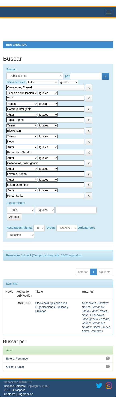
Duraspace (18, 390)
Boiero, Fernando (93, 307)
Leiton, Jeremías (92, 331)
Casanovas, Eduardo (95, 303)
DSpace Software (15, 386)
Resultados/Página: (20, 227)
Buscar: (11, 69)
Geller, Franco (101, 327)
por (67, 76)
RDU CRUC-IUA (16, 44)
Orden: (51, 227)
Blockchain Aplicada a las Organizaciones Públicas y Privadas (51, 307)
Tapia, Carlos (90, 311)
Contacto (9, 394)
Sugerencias (25, 394)
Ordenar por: (86, 227)
